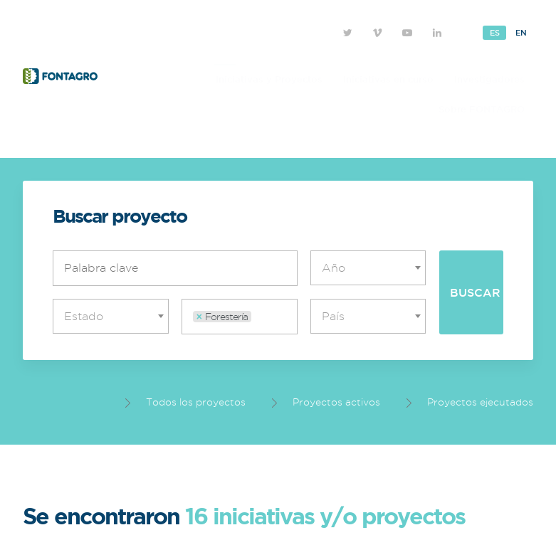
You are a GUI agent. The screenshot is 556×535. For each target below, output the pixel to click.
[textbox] (372, 268)
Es (494, 32)
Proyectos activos (326, 402)
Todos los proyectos (185, 402)
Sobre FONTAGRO (482, 109)
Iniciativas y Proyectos (269, 79)
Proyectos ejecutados (469, 402)
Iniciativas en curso (388, 79)
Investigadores (489, 79)
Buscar (475, 292)
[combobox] (368, 267)
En (520, 32)
